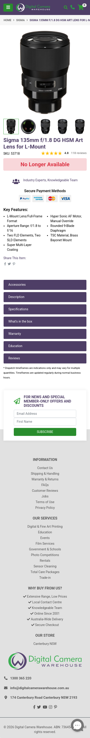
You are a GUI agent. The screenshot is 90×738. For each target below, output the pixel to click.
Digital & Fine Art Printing (44, 526)
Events (45, 538)
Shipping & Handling (45, 473)
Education (15, 346)
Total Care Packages (45, 572)
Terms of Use (45, 502)
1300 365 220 (20, 678)
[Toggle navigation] (8, 8)
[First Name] (45, 422)
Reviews (14, 358)
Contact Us (45, 468)
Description (16, 297)
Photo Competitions (45, 555)
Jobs (45, 496)
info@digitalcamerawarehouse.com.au (39, 688)
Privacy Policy (45, 507)
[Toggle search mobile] (66, 7)
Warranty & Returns (44, 479)
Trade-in (45, 577)
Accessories (17, 284)
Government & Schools (45, 549)
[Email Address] (45, 414)
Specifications (18, 309)
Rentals (45, 560)
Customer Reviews (45, 490)
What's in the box (20, 321)
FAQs (45, 485)
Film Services (45, 543)
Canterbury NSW (45, 644)
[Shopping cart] (81, 7)
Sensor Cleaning (44, 566)
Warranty (14, 333)
